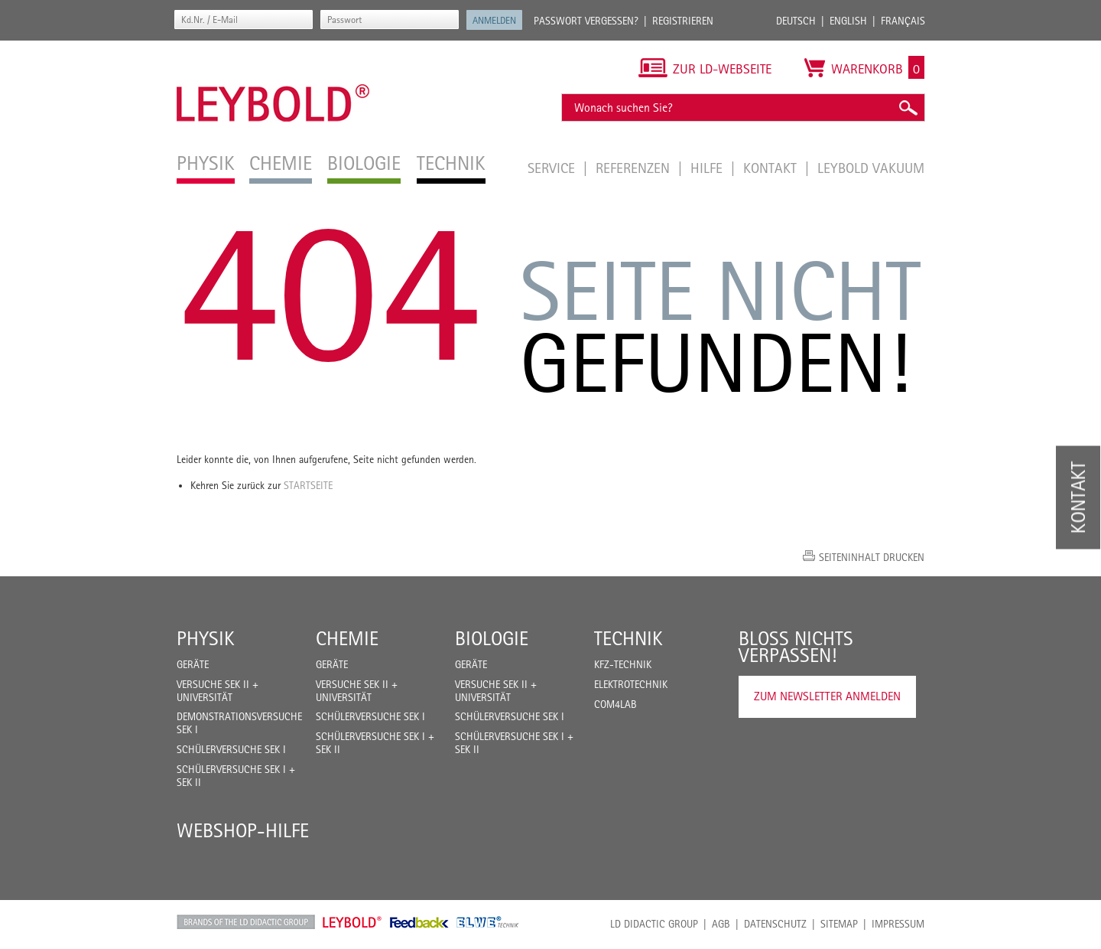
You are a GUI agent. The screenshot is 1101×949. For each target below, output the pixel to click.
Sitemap (839, 924)
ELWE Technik (487, 922)
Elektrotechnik (630, 684)
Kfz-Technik (622, 664)
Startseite (308, 485)
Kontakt (772, 167)
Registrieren (682, 21)
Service (553, 167)
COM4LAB (615, 704)
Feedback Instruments (419, 922)
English (848, 21)
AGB (721, 924)
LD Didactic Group (654, 924)
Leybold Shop (352, 922)
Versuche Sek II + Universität (217, 690)
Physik (206, 638)
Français (903, 21)
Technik (628, 638)
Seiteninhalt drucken (871, 557)
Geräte (193, 664)
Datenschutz (775, 924)
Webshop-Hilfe (243, 830)
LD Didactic (246, 922)
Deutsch (796, 21)
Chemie (347, 638)
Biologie (491, 638)
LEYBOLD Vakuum (870, 167)
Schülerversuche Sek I (231, 749)
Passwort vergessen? (586, 21)
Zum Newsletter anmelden (827, 696)
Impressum (898, 924)
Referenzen (635, 167)
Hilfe (708, 167)
